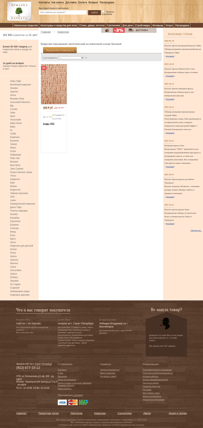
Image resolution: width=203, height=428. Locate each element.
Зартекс (14, 91)
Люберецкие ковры (20, 291)
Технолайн (15, 119)
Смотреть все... (196, 230)
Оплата (82, 2)
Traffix (13, 133)
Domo (13, 95)
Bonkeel (14, 161)
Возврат (93, 2)
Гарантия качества (151, 386)
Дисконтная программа (153, 399)
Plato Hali (15, 158)
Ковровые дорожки (20, 295)
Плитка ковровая (19, 210)
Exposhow (15, 221)
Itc (11, 130)
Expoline (14, 224)
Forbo (13, 151)
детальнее (170, 56)
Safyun (13, 274)
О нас (60, 373)
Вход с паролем (107, 373)
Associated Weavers (20, 102)
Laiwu (13, 200)
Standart (14, 281)
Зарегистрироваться (109, 370)
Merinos (14, 263)
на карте (22, 384)
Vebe (12, 112)
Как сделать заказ (151, 393)
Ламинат (21, 413)
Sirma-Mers (16, 270)
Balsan (13, 186)
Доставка (71, 2)
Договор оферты (150, 376)
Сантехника (113, 25)
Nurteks (14, 214)
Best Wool (15, 165)
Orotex (13, 249)
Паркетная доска (48, 413)
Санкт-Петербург (43, 364)
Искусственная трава (21, 172)
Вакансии (62, 376)
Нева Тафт (15, 81)
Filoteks (14, 277)
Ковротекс (15, 189)
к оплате (78, 395)
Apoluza (14, 260)
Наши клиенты (65, 389)
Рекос (13, 147)
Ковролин (100, 413)
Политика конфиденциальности (158, 373)
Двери (147, 413)
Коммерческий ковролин (22, 203)
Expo (12, 235)
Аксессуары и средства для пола (58, 25)
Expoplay (14, 217)
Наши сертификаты (67, 380)
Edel (12, 182)
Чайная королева (19, 193)
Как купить (57, 2)
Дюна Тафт (16, 207)
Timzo (13, 175)
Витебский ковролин (20, 84)
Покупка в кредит (151, 383)
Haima (13, 256)
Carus (13, 267)
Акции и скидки (178, 413)
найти (94, 12)
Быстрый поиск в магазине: (54, 8)
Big (11, 105)
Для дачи (128, 25)
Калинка (14, 140)
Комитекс (15, 137)
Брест (13, 239)
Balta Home (16, 123)
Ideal (12, 116)
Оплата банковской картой (155, 380)
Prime (13, 253)
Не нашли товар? (108, 376)
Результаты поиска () (60, 50)
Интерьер (157, 25)
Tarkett (13, 144)
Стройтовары (142, 25)
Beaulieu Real (17, 98)
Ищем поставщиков (152, 396)
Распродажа (107, 2)
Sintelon (14, 88)
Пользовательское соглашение (157, 370)
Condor (13, 109)
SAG (12, 196)
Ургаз (13, 242)
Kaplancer (15, 179)
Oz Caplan (15, 284)
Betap (13, 232)
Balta (12, 126)
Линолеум (76, 413)
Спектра (14, 228)
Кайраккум (15, 154)
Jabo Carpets (16, 168)
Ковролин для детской (21, 246)
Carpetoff (14, 288)
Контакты (44, 2)
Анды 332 (48, 123)
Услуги (169, 25)
